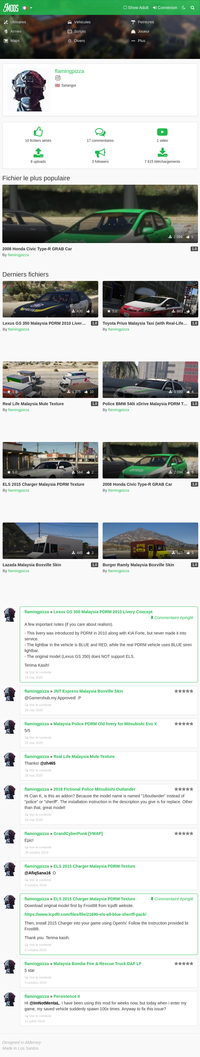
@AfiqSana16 (37, 873)
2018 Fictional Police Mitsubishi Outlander (95, 789)
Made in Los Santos (20, 1048)
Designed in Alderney (21, 1042)
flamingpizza (69, 71)
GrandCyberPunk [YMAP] (78, 833)
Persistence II (67, 996)
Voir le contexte (38, 672)
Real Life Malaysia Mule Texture (84, 756)
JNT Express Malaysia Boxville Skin (88, 691)
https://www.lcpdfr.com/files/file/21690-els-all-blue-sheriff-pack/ (85, 914)
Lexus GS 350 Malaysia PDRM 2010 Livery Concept (103, 611)
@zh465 (48, 763)
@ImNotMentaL (44, 1003)
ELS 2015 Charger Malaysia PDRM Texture (95, 866)
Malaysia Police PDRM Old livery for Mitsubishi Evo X (105, 723)
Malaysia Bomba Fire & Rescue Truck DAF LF (98, 963)
